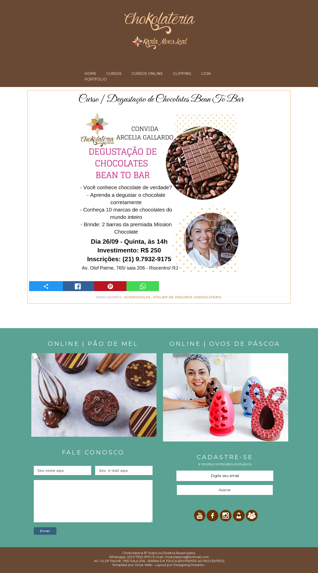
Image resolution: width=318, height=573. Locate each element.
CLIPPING (182, 73)
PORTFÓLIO (95, 79)
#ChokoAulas (137, 297)
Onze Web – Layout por (154, 565)
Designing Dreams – (189, 565)
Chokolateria (132, 553)
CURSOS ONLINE (147, 73)
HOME (90, 73)
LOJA (206, 73)
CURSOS (114, 73)
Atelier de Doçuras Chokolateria (187, 297)
